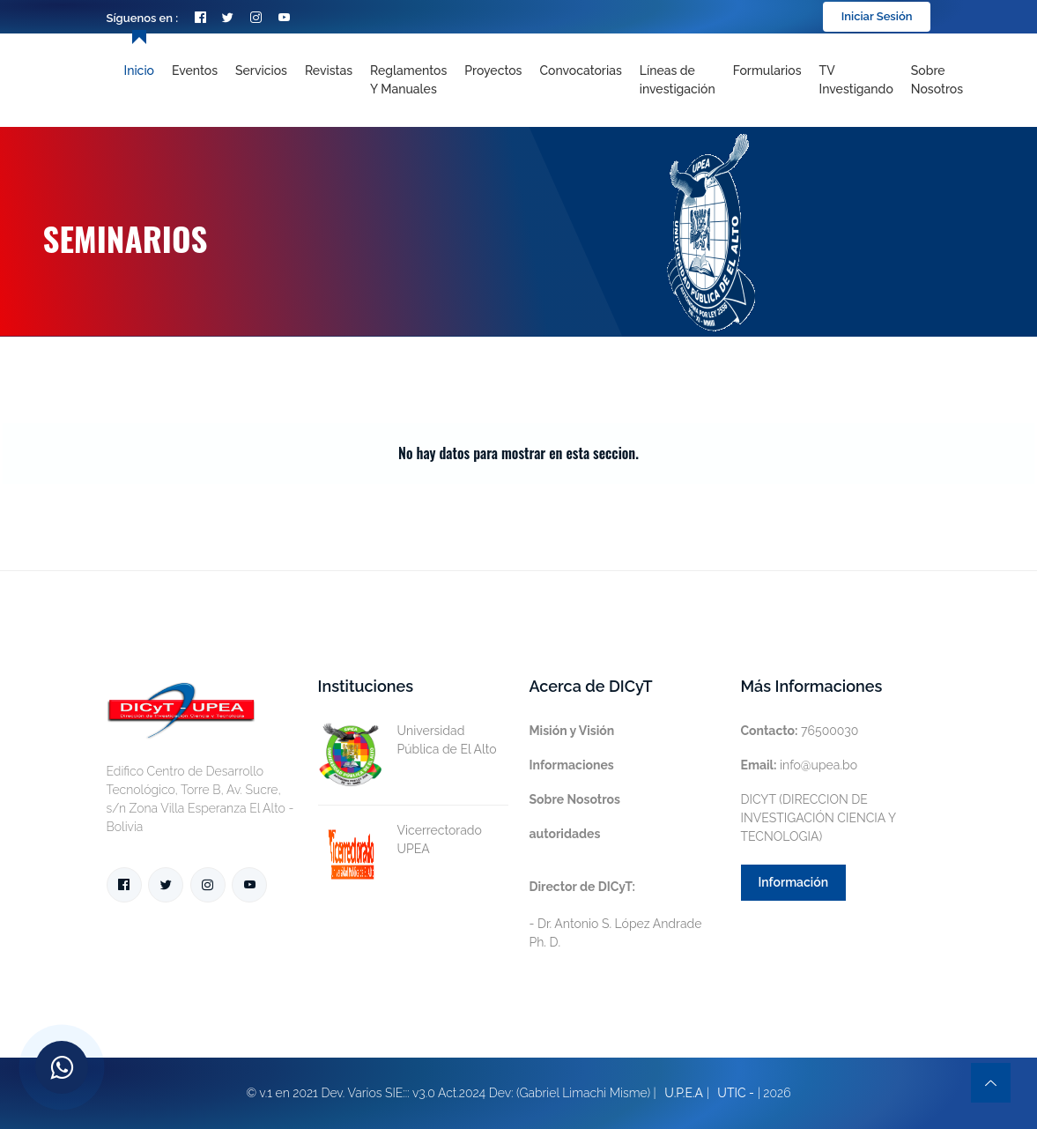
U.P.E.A (683, 1093)
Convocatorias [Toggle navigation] (580, 70)
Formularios (767, 70)
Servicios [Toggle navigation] (261, 70)
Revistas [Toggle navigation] (328, 70)
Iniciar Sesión (877, 16)
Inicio (139, 70)
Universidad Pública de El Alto (407, 740)
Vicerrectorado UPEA (400, 839)
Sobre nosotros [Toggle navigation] (937, 79)
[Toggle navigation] (677, 80)
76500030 (800, 731)
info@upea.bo (799, 765)
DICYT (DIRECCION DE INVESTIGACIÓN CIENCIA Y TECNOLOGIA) (818, 817)
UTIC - (735, 1093)
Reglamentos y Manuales (408, 79)
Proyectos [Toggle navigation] (493, 70)
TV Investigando (856, 79)
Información (794, 882)
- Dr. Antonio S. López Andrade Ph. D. (616, 914)
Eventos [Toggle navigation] (195, 70)
